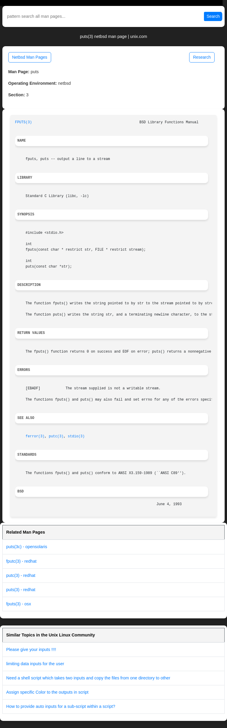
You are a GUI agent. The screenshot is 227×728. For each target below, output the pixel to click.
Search (213, 16)
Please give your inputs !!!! (31, 649)
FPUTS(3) (23, 122)
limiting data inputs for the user (35, 663)
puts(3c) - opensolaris (26, 546)
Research (202, 57)
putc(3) (56, 436)
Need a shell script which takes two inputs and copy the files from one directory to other (88, 678)
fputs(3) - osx (18, 603)
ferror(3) (35, 436)
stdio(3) (76, 436)
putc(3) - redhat (20, 575)
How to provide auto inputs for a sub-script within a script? (60, 706)
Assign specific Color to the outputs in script (47, 692)
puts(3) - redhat (20, 589)
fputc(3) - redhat (21, 561)
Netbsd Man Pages (29, 57)
